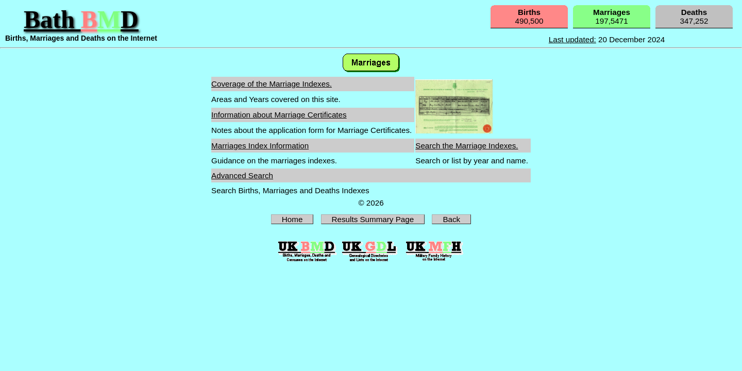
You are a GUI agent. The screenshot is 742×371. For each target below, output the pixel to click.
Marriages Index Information (260, 145)
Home (292, 219)
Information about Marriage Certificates (279, 114)
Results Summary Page (373, 219)
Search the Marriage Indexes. (466, 145)
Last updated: (572, 39)
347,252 (694, 16)
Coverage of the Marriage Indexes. (271, 83)
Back (451, 219)
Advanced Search (242, 175)
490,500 (529, 16)
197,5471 (611, 16)
